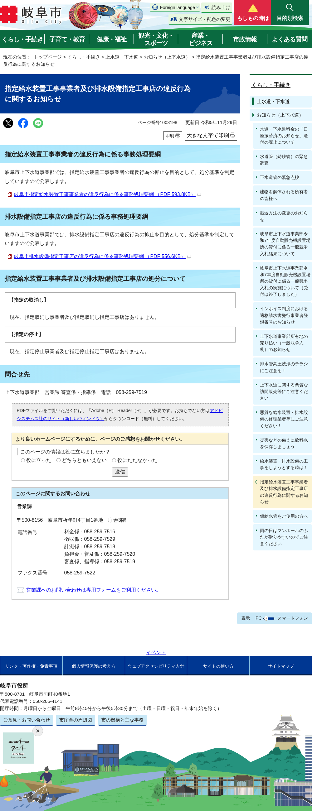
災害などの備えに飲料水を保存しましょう (284, 443)
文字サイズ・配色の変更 (204, 19)
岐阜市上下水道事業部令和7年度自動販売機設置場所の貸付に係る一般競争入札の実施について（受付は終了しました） (285, 281)
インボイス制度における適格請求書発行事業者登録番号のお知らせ (284, 315)
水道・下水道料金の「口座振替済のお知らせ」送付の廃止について (284, 136)
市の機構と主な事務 (122, 719)
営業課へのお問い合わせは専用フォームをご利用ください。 (93, 590)
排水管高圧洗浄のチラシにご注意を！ (284, 367)
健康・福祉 (111, 39)
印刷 (169, 135)
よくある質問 (289, 39)
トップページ (48, 57)
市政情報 (245, 39)
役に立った (38, 460)
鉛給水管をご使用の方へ (284, 516)
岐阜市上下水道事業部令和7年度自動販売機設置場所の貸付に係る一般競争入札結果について (285, 243)
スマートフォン (292, 618)
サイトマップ (281, 666)
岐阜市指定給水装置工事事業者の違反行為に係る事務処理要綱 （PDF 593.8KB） (107, 194)
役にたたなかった (137, 460)
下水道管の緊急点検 (279, 177)
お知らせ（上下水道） (167, 57)
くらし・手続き (22, 39)
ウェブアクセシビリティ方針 (156, 666)
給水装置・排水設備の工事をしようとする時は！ (284, 464)
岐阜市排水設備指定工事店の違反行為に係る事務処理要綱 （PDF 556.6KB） (102, 256)
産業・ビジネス (200, 39)
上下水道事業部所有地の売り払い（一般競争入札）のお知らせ (284, 343)
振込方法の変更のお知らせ (284, 216)
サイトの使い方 (218, 666)
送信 (120, 471)
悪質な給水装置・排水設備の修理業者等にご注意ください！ (284, 419)
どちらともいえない (84, 460)
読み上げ (221, 7)
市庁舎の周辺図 (75, 719)
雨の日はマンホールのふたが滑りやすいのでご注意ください (284, 537)
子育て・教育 (67, 39)
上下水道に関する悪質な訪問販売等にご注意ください (284, 391)
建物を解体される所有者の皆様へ (284, 195)
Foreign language (177, 7)
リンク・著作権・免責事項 (31, 666)
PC (259, 618)
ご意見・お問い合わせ (26, 719)
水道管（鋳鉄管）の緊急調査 (284, 160)
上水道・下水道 (121, 57)
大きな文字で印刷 (208, 135)
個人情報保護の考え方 (93, 666)
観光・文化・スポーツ (156, 39)
